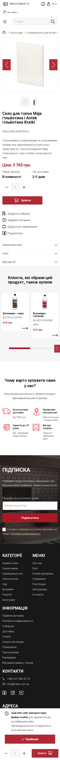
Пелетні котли (10, 578)
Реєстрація (39, 584)
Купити (26, 200)
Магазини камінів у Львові (17, 662)
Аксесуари (16, 32)
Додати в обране (19, 213)
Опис (5, 253)
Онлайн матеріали (42, 573)
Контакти (37, 594)
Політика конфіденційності (25, 533)
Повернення (9, 647)
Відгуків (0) (9, 262)
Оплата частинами (13, 641)
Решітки (7, 594)
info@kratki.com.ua (18, 684)
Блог (35, 568)
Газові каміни (10, 568)
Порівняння (38, 578)
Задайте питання (19, 220)
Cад (4, 584)
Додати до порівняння (22, 226)
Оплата (6, 636)
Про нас (37, 563)
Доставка (8, 631)
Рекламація (9, 657)
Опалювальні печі (12, 573)
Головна (4, 32)
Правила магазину (13, 615)
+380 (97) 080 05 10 (18, 678)
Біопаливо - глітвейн (40, 315)
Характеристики (12, 244)
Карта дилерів (10, 652)
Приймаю (32, 739)
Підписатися (30, 517)
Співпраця (8, 626)
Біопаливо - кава (13, 313)
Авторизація (39, 589)
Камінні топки (10, 563)
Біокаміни (8, 589)
